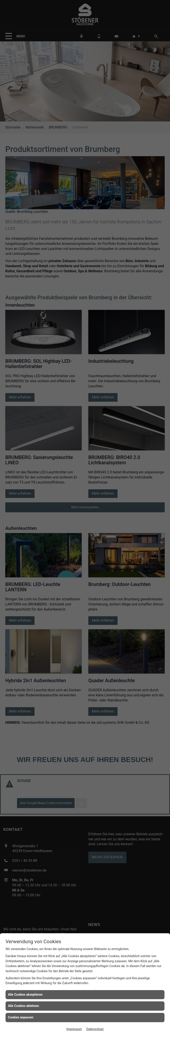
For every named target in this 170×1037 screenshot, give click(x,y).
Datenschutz (95, 1029)
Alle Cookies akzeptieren (25, 994)
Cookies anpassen (20, 1017)
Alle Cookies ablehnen (23, 1006)
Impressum (74, 1029)
